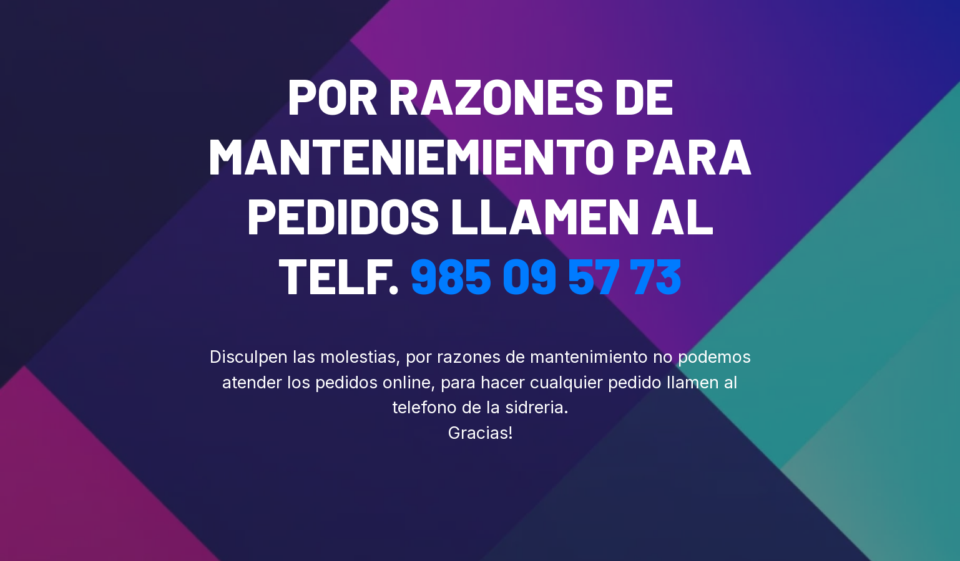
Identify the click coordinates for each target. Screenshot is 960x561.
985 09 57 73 (546, 274)
